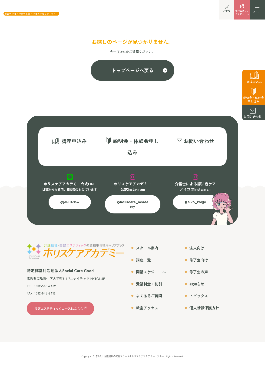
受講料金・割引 (149, 289)
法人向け (196, 253)
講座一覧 (143, 265)
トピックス (198, 301)
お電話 (226, 9)
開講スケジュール (151, 277)
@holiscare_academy (132, 209)
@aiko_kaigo (195, 207)
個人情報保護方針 (204, 313)
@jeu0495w (69, 207)
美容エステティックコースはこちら (59, 314)
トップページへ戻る (132, 70)
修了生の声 (198, 277)
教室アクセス (147, 313)
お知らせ (196, 289)
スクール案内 (147, 253)
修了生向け (198, 265)
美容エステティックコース (242, 10)
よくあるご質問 (149, 301)
